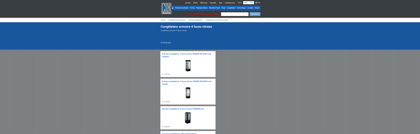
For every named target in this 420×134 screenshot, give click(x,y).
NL (259, 3)
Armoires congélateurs (195, 20)
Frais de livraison (217, 114)
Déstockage (241, 8)
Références (203, 2)
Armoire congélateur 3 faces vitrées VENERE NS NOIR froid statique (171, 56)
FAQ (162, 116)
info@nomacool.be (192, 121)
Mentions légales (166, 126)
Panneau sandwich (181, 8)
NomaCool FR (176, 114)
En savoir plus (166, 43)
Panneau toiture (201, 8)
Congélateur (231, 8)
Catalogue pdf (205, 114)
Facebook (166, 121)
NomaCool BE (165, 114)
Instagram (177, 121)
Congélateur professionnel (176, 20)
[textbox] (235, 14)
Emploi (195, 2)
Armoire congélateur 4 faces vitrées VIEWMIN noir (222, 56)
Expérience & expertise (191, 114)
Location (250, 8)
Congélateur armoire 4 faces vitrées (217, 20)
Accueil (163, 20)
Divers (257, 8)
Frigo (223, 8)
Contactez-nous (230, 2)
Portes (192, 8)
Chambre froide (214, 8)
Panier (246, 2)
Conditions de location (196, 126)
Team (220, 2)
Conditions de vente (180, 126)
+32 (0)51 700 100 (209, 121)
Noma (166, 8)
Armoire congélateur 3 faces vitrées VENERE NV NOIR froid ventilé (196, 56)
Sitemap (208, 126)
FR (256, 3)
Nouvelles (213, 2)
